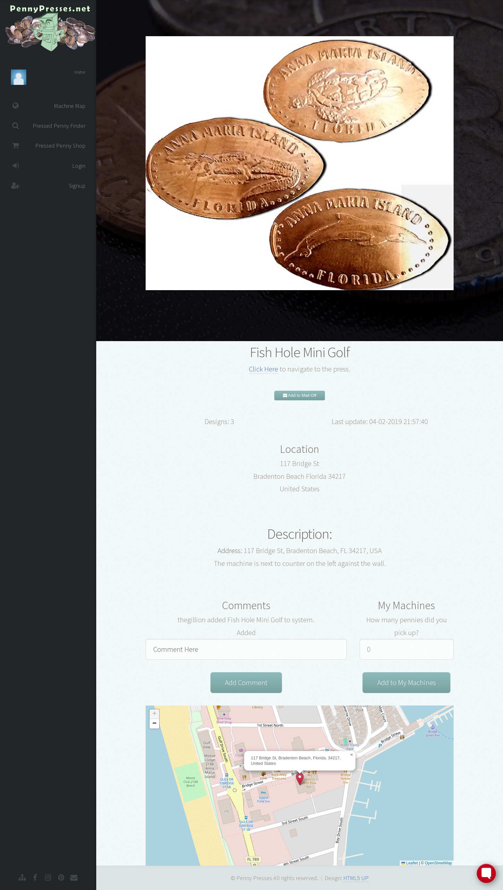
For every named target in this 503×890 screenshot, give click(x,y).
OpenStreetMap (438, 863)
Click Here (263, 368)
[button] (300, 779)
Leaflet (409, 863)
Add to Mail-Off (300, 395)
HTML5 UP (356, 878)
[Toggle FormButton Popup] (486, 873)
